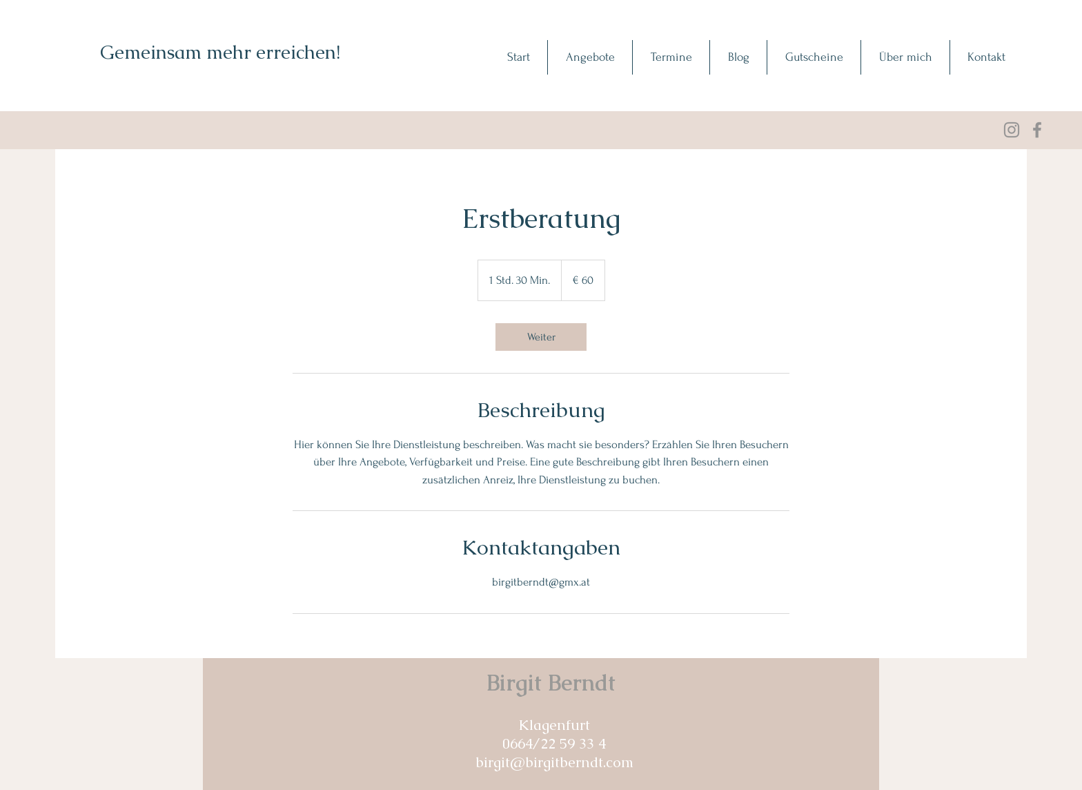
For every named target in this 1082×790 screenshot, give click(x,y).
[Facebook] (1037, 129)
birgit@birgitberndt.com (554, 762)
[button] (589, 57)
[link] (541, 337)
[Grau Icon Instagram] (1011, 129)
